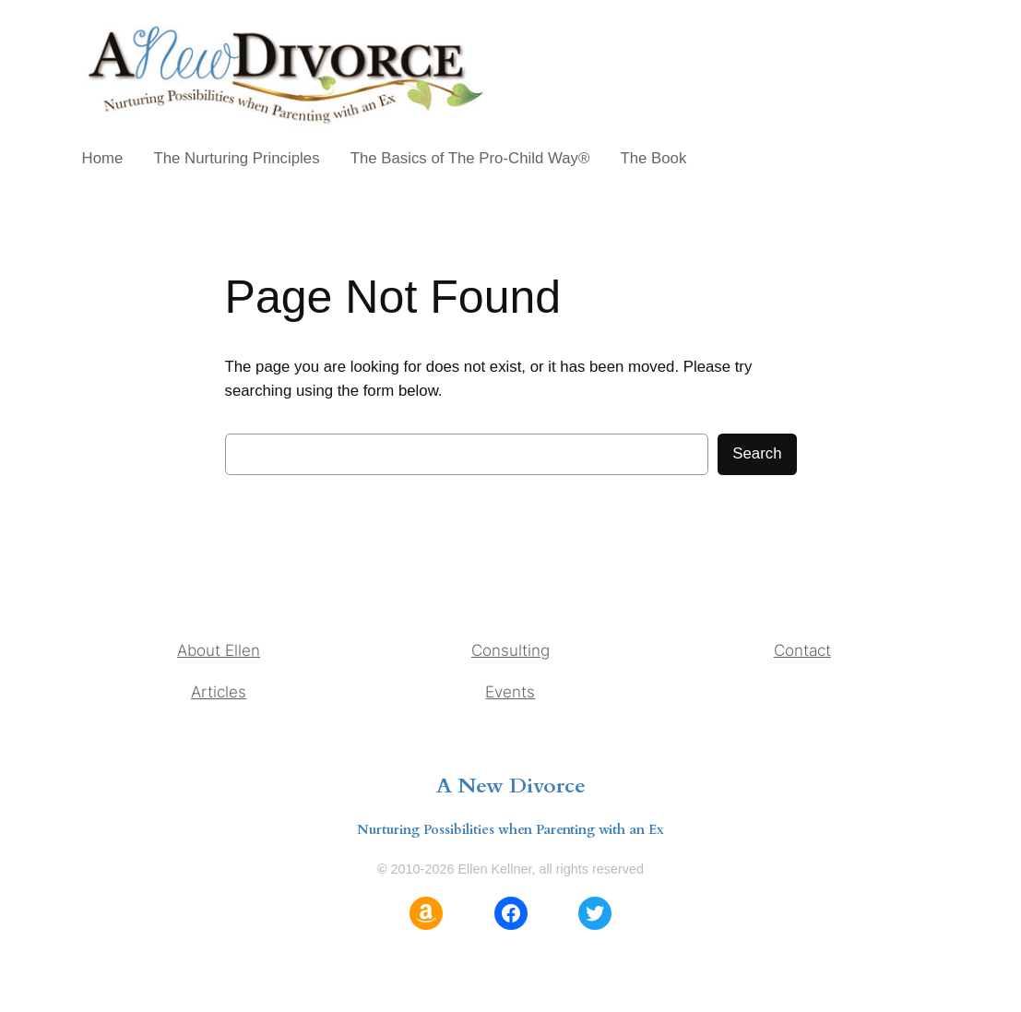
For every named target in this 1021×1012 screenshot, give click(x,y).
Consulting (510, 650)
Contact (802, 650)
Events (510, 692)
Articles (218, 692)
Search (756, 453)
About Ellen (218, 650)
